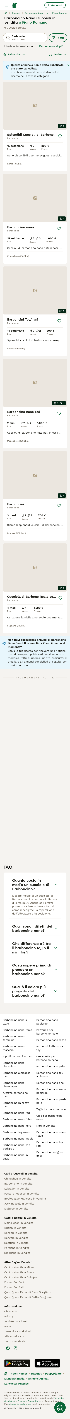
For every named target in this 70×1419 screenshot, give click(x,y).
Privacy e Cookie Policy (29, 1401)
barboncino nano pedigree (47, 1021)
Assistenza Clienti (16, 1321)
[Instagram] (15, 1348)
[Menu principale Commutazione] (6, 5)
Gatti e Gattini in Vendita (20, 1218)
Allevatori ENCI (14, 1336)
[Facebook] (7, 1348)
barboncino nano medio (18, 1138)
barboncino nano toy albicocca (49, 1074)
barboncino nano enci (50, 1083)
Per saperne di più (51, 46)
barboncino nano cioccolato (14, 1064)
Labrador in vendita (16, 1188)
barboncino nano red (16, 1113)
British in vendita (15, 1228)
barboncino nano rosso (51, 1040)
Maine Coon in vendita (18, 1223)
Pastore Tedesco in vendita (21, 1193)
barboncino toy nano (16, 1132)
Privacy (8, 1316)
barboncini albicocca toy (49, 1048)
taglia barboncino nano (51, 1109)
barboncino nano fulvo (17, 1119)
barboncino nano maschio (14, 1048)
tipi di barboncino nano (18, 1056)
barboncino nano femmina (14, 1038)
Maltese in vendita (16, 1208)
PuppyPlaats (53, 1373)
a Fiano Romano (33, 22)
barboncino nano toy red (49, 1144)
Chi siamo (10, 1311)
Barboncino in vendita (18, 1183)
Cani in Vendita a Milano (19, 1267)
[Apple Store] (47, 1363)
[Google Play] (17, 1363)
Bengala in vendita (16, 1238)
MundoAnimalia (14, 1378)
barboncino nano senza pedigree (51, 1091)
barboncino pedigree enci (49, 1154)
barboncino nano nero (17, 1125)
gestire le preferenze (20, 1404)
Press (7, 1326)
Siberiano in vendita (17, 1253)
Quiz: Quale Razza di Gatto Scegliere (28, 1297)
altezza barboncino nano (15, 1094)
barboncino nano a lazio (15, 1021)
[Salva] (60, 136)
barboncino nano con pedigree (16, 1146)
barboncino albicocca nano (16, 1074)
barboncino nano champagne (14, 1084)
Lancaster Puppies (16, 1383)
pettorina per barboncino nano (47, 1031)
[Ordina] (58, 54)
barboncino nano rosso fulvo (51, 1134)
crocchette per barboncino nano (47, 1058)
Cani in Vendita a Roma (19, 1272)
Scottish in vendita (16, 1243)
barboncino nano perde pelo (51, 1101)
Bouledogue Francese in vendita (25, 1198)
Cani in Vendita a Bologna (20, 1277)
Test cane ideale (14, 1341)
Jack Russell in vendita (19, 1203)
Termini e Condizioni (17, 1331)
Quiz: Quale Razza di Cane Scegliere (27, 1292)
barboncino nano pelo (50, 1066)
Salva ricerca (14, 54)
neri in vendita (45, 1125)
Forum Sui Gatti (14, 1287)
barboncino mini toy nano (16, 1104)
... (47, 13)
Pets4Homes (19, 1373)
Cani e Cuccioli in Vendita (21, 1173)
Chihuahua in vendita (17, 1178)
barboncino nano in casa (15, 1156)
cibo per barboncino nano (49, 1117)
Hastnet (36, 1373)
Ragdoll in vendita (15, 1233)
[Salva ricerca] (60, 1407)
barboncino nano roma (17, 1030)
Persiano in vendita (16, 1248)
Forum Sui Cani (14, 1282)
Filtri (58, 37)
